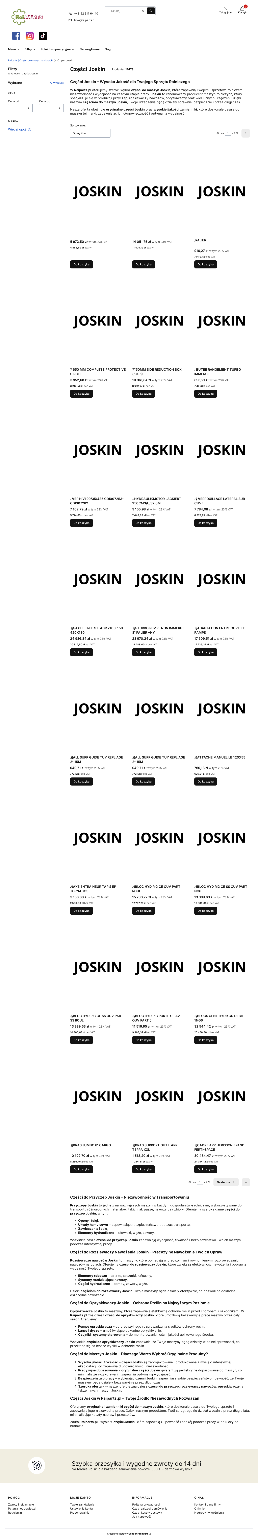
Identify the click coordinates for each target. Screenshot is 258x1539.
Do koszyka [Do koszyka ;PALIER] (206, 264)
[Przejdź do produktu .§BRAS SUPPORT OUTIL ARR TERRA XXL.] (160, 1096)
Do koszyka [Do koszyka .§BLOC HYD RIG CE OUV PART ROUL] (144, 910)
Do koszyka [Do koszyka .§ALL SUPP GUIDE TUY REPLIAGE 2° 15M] (81, 781)
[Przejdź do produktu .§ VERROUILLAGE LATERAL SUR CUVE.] (222, 449)
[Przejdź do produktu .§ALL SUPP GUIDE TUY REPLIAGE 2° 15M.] (98, 708)
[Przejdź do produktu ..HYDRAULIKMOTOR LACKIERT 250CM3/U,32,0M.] (160, 449)
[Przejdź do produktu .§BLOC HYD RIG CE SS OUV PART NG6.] (222, 837)
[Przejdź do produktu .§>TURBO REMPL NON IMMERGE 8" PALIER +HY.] (160, 578)
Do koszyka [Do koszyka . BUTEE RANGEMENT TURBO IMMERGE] (206, 393)
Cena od (13, 101)
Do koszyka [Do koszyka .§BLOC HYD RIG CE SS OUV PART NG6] (206, 910)
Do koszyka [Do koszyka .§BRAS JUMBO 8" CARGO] (81, 1169)
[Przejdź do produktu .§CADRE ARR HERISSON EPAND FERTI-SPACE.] (222, 1096)
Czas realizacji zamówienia (149, 1508)
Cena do (44, 101)
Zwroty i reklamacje (21, 1504)
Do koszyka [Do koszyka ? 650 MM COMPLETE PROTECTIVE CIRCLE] (81, 393)
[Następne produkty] (226, 1182)
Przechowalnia (79, 1512)
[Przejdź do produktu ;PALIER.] (222, 191)
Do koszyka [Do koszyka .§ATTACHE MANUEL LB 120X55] (206, 781)
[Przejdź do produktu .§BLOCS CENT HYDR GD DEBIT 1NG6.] (222, 966)
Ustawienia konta (81, 1508)
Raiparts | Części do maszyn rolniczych (30, 60)
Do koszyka (81, 264)
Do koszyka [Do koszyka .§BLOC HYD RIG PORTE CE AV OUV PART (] (144, 1040)
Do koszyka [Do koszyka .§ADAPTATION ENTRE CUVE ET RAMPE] (206, 652)
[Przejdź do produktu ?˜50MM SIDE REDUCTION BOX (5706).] (160, 320)
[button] (151, 10)
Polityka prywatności (146, 1504)
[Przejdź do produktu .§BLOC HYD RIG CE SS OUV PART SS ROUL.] (98, 966)
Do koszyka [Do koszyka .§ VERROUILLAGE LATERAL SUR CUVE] (206, 523)
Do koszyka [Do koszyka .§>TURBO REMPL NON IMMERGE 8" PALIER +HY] (144, 652)
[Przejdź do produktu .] (98, 191)
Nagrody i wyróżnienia (209, 1512)
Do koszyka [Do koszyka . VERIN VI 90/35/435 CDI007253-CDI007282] (81, 523)
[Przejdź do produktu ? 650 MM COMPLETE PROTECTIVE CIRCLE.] (98, 320)
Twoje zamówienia (82, 1504)
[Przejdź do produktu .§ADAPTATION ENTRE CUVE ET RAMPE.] (222, 578)
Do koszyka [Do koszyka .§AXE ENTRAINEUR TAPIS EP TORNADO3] (81, 910)
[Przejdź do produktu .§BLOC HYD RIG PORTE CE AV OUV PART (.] (160, 966)
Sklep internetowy (127, 1533)
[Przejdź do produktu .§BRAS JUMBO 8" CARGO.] (98, 1096)
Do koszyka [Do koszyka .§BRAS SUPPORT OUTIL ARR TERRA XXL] (144, 1169)
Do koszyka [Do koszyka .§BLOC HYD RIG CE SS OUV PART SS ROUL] (81, 1040)
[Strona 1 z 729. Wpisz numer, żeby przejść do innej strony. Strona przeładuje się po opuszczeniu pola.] (228, 133)
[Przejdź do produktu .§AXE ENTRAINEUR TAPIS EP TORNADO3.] (98, 837)
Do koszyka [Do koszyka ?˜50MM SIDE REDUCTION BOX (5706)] (144, 393)
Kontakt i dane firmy (207, 1504)
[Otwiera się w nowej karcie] (16, 36)
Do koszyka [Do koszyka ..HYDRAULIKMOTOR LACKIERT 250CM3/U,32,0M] (144, 523)
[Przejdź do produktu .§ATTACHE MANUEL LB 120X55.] (222, 708)
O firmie (199, 1508)
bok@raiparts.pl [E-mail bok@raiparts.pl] (84, 20)
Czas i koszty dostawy (147, 1512)
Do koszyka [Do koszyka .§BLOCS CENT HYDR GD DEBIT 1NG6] (206, 1040)
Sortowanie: (78, 125)
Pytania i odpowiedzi (21, 1508)
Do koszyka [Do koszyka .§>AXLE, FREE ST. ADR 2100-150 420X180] (81, 652)
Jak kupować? (141, 1516)
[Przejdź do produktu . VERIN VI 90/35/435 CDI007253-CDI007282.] (98, 449)
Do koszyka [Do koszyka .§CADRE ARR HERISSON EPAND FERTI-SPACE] (206, 1169)
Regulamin (15, 1512)
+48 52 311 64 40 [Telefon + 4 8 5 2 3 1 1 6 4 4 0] (86, 13)
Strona (220, 133)
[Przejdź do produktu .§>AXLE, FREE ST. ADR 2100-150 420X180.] (98, 578)
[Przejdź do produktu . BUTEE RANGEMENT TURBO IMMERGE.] (222, 320)
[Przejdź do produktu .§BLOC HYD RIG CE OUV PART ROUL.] (160, 837)
